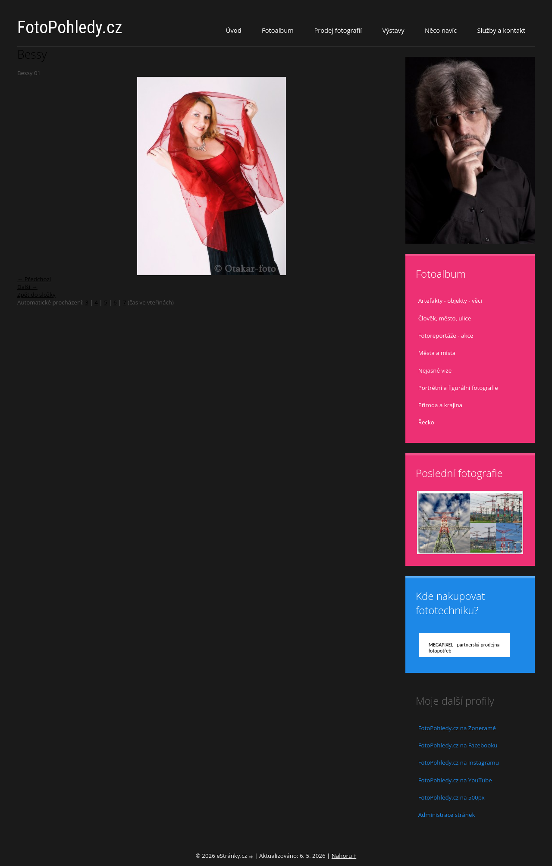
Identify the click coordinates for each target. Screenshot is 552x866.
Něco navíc (441, 30)
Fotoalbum (278, 30)
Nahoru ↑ (344, 856)
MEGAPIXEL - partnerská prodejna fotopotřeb (464, 648)
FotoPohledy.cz (69, 27)
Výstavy (393, 30)
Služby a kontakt (501, 30)
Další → (27, 287)
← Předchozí (34, 279)
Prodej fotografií (338, 30)
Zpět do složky (36, 294)
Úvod (234, 30)
